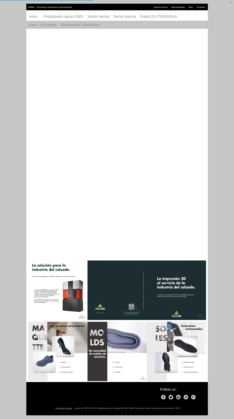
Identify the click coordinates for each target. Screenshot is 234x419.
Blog (191, 7)
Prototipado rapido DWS (63, 16)
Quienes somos (161, 7)
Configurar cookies (64, 408)
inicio (34, 16)
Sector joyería (124, 16)
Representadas (178, 7)
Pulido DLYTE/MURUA (158, 16)
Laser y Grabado (42, 25)
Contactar (200, 7)
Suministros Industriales (80, 25)
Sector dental (98, 16)
